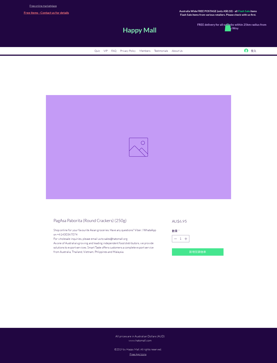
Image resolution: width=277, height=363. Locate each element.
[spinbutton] (180, 238)
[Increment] (186, 238)
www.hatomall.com (140, 340)
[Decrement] (175, 238)
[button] (228, 27)
